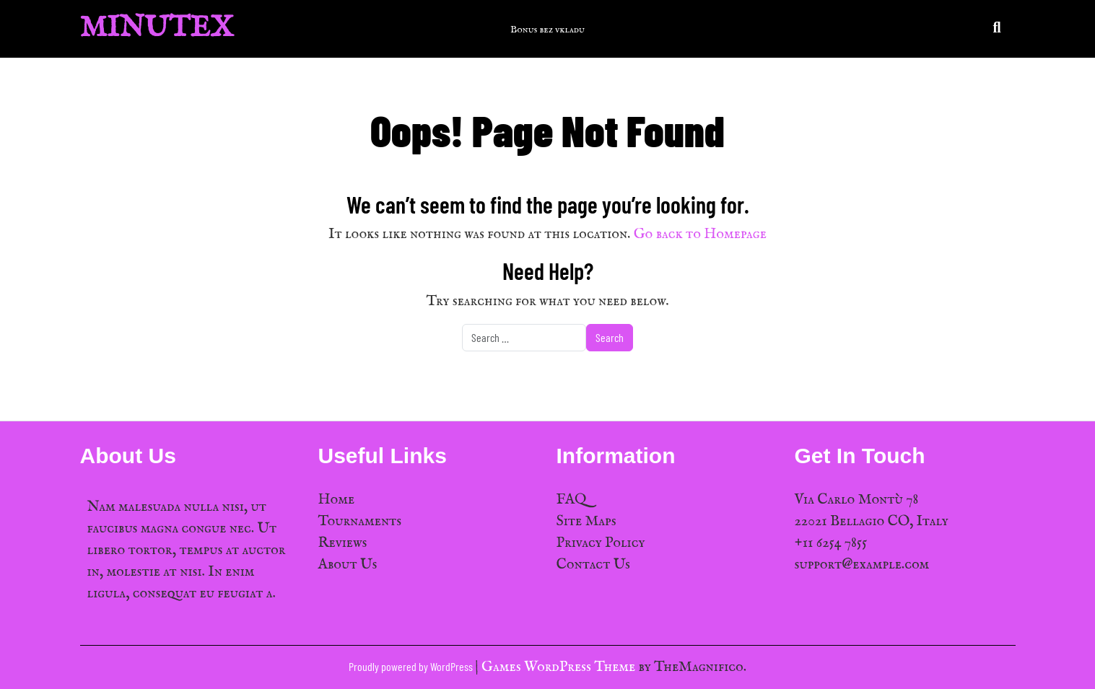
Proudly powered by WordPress (412, 666)
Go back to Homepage (700, 234)
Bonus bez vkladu (547, 29)
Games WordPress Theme (559, 667)
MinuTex (157, 28)
